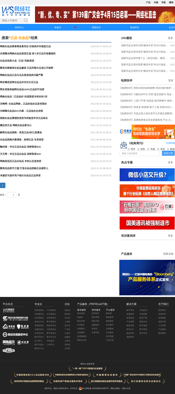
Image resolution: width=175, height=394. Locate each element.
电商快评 (126, 80)
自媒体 (80, 317)
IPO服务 (80, 325)
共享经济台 (39, 333)
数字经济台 (39, 337)
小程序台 (50, 344)
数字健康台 (51, 322)
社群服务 (81, 332)
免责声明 (162, 322)
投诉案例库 (128, 235)
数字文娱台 (39, 344)
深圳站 (67, 344)
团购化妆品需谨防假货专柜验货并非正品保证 (24, 118)
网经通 (109, 313)
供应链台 (50, 341)
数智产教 (143, 318)
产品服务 (126, 253)
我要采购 (168, 253)
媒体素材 (162, 333)
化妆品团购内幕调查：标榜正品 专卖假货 (22, 139)
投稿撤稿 (162, 318)
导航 (163, 2)
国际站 (67, 310)
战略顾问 (95, 325)
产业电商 (130, 322)
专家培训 (95, 332)
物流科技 (130, 333)
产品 (148, 2)
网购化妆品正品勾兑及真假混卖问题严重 (21, 75)
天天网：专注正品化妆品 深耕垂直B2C (20, 154)
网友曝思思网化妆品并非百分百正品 (19, 82)
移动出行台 (39, 322)
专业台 (38, 304)
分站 (67, 304)
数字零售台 (51, 333)
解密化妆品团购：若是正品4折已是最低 (21, 132)
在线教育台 (39, 314)
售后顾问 (110, 325)
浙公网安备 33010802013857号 (95, 388)
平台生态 (8, 304)
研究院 (94, 329)
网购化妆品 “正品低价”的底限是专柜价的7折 (23, 96)
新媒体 (57, 27)
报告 (141, 149)
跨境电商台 (39, 310)
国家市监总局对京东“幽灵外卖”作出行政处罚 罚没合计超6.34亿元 (144, 70)
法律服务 (110, 329)
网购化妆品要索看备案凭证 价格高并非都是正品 (25, 46)
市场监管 (143, 310)
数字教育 (143, 329)
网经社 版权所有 (87, 364)
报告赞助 (95, 317)
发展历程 (162, 314)
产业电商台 (51, 310)
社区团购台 (39, 318)
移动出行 (130, 329)
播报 (171, 2)
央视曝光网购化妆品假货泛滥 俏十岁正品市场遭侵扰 (28, 53)
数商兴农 (143, 322)
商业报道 (81, 313)
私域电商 (143, 314)
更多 (170, 38)
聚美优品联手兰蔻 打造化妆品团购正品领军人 (24, 168)
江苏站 (67, 341)
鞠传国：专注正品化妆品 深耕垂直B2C (20, 146)
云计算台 (38, 341)
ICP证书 (73, 388)
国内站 (67, 314)
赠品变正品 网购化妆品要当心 (16, 125)
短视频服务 (82, 336)
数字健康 (143, 325)
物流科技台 (51, 325)
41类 (128, 388)
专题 (156, 2)
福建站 (67, 337)
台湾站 (67, 348)
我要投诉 (96, 27)
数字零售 (130, 310)
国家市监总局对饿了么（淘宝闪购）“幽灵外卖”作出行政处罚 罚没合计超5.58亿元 (144, 58)
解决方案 (131, 304)
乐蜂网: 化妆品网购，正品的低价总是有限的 (23, 103)
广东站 (67, 329)
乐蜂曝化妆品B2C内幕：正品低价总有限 (21, 110)
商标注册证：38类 (118, 388)
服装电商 (130, 325)
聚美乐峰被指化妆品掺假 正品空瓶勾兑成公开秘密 (26, 67)
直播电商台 (39, 325)
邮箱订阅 (168, 153)
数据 (171, 149)
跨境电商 (130, 318)
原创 (161, 149)
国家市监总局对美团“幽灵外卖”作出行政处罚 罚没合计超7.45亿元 (144, 64)
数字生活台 (51, 337)
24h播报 (126, 38)
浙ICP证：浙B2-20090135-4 (57, 388)
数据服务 (110, 317)
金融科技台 (39, 329)
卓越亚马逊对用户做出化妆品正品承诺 (20, 175)
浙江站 (67, 325)
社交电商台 (51, 314)
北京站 (67, 318)
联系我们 (162, 310)
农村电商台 (51, 318)
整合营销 (81, 321)
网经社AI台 (39, 348)
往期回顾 (170, 143)
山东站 (67, 333)
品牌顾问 (81, 329)
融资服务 (110, 321)
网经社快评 (82, 340)
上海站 (67, 322)
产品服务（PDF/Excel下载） (93, 304)
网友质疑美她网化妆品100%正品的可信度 (22, 89)
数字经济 (143, 333)
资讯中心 (19, 27)
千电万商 (110, 340)
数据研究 (134, 27)
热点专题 (127, 162)
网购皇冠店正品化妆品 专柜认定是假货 (20, 161)
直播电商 (130, 314)
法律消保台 (51, 329)
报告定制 (95, 321)
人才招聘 (162, 325)
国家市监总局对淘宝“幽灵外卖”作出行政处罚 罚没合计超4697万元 (144, 51)
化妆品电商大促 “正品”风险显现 (17, 60)
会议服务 (110, 332)
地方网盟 (110, 336)
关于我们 (163, 304)
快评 (131, 149)
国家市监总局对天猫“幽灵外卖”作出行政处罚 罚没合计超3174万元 (144, 45)
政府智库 (95, 313)
